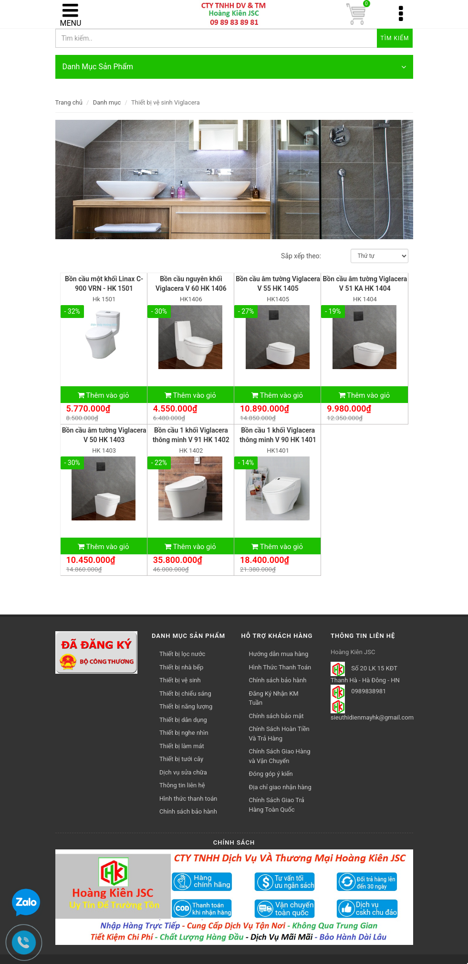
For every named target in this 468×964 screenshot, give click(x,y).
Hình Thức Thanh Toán (280, 667)
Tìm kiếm (395, 38)
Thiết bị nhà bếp (181, 667)
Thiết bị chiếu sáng (185, 693)
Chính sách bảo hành (188, 811)
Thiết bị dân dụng (183, 719)
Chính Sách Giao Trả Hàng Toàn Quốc (276, 804)
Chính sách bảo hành (278, 680)
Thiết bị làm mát (181, 746)
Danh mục (107, 102)
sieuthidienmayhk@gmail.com (372, 717)
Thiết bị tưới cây (181, 759)
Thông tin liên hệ (182, 785)
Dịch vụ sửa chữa (183, 772)
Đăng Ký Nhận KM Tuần (274, 698)
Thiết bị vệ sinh (180, 680)
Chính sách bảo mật (276, 716)
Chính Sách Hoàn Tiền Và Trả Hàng (279, 733)
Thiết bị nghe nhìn (183, 732)
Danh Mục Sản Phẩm (234, 67)
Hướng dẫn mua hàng (279, 653)
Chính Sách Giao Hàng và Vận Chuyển (280, 756)
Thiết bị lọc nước (182, 653)
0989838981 (368, 691)
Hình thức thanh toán (188, 798)
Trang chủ (69, 102)
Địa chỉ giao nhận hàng (280, 787)
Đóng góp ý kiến (271, 773)
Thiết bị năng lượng (185, 706)
